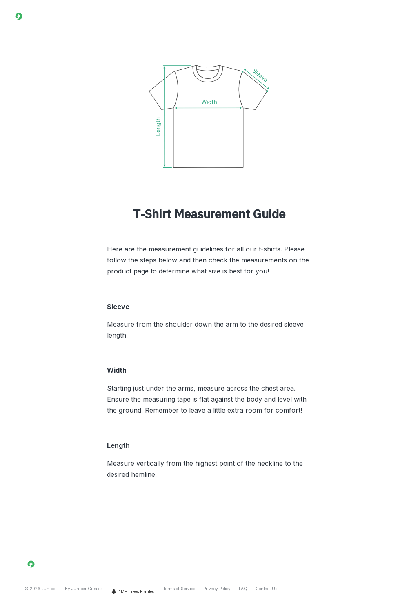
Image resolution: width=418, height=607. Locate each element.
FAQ (243, 588)
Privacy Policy (217, 588)
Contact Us (266, 588)
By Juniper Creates (83, 588)
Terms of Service (179, 588)
